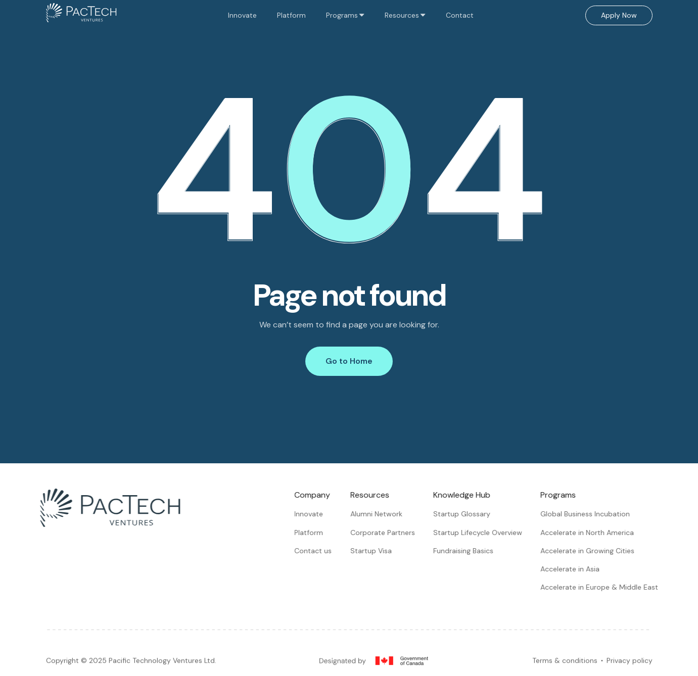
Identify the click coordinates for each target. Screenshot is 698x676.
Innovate (242, 15)
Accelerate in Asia (573, 568)
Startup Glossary (465, 513)
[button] (345, 15)
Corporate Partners (386, 532)
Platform (291, 15)
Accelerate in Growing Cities (591, 550)
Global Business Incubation (589, 513)
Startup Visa (375, 550)
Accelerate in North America (591, 532)
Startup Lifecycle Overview (481, 532)
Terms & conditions (564, 664)
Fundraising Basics (467, 550)
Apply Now (619, 15)
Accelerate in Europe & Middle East (603, 587)
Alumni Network (380, 513)
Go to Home (349, 361)
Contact (460, 15)
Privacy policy (630, 664)
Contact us (317, 550)
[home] (81, 15)
